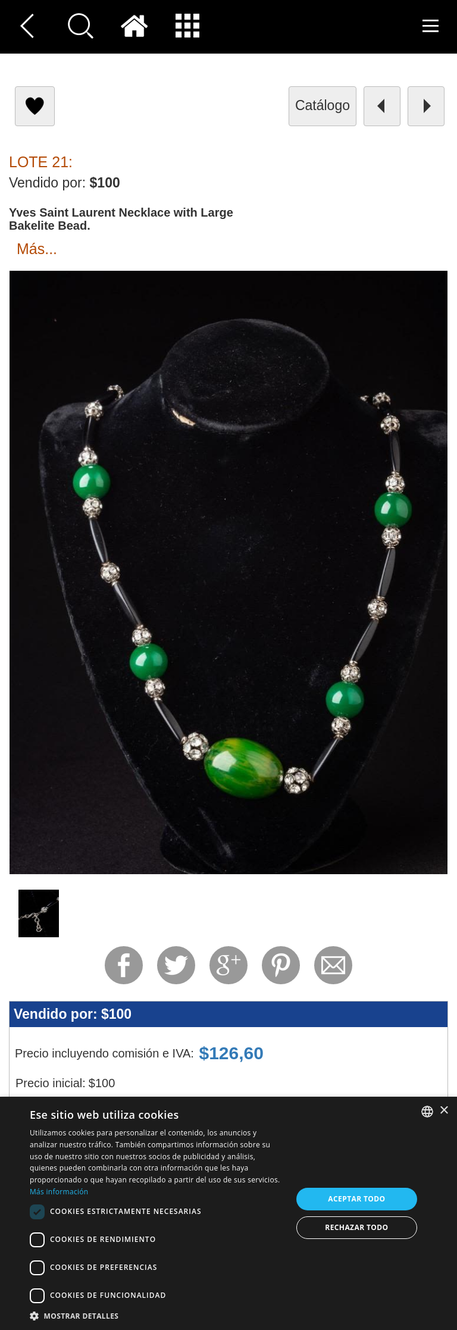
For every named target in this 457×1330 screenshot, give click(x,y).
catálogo (322, 105)
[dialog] (228, 1213)
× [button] (443, 1110)
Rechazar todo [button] (356, 1227)
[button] (157, 1315)
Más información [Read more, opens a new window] (59, 1192)
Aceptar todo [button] (356, 1199)
